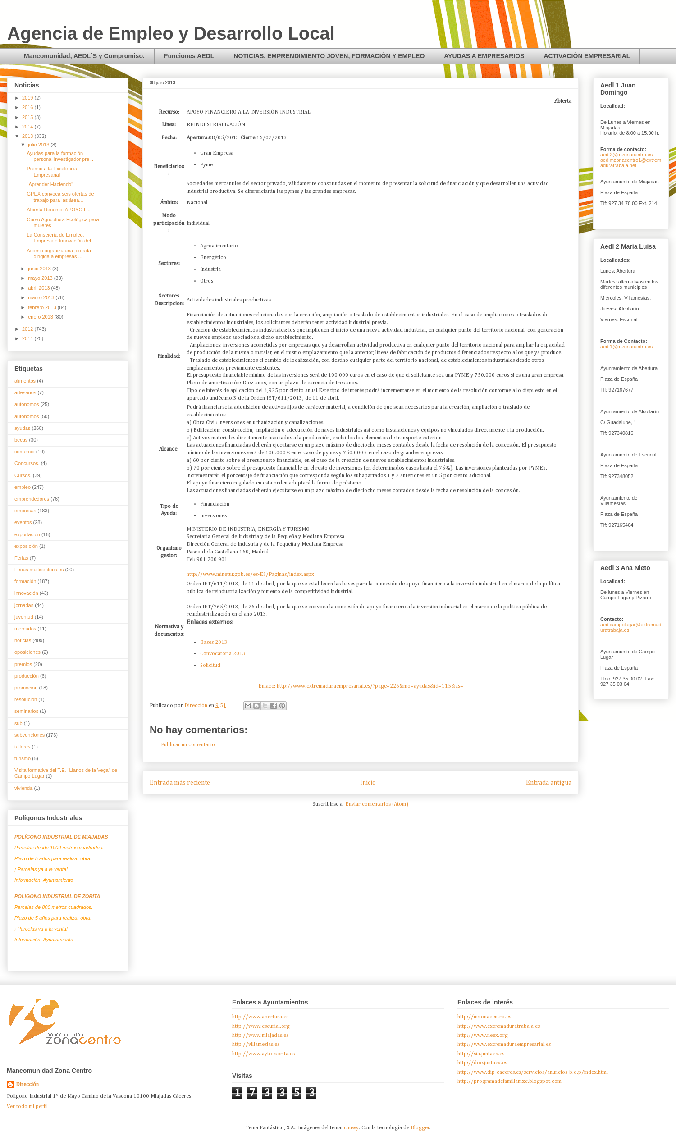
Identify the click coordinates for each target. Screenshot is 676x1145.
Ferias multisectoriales (39, 569)
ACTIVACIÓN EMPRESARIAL (587, 55)
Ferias (21, 558)
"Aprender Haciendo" (50, 184)
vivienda (23, 788)
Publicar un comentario (188, 745)
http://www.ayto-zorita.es (263, 1054)
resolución (25, 699)
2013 (28, 136)
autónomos (26, 416)
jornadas (23, 605)
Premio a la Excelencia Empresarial (52, 171)
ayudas (22, 428)
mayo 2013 (41, 278)
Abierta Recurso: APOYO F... (58, 209)
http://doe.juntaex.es (482, 1063)
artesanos (25, 392)
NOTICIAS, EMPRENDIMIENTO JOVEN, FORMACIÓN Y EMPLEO (329, 55)
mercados (25, 628)
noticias (22, 640)
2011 (28, 338)
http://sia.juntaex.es (480, 1054)
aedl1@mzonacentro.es (626, 346)
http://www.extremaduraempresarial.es (504, 1044)
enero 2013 (41, 316)
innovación (26, 593)
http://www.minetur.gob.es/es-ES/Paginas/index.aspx (250, 574)
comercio (24, 451)
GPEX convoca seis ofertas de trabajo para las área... (60, 196)
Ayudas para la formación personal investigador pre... (60, 156)
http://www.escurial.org (261, 1026)
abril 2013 (39, 288)
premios (23, 664)
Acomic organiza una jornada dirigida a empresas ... (59, 253)
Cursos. (23, 475)
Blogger (420, 1128)
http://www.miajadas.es (260, 1035)
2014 (28, 126)
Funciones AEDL (189, 55)
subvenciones (29, 735)
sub (18, 723)
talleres (22, 746)
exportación (27, 534)
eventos (23, 522)
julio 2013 (39, 144)
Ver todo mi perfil (27, 1106)
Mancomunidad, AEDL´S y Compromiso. (84, 55)
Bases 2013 (214, 642)
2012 (28, 329)
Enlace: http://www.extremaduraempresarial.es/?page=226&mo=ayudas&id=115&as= (360, 686)
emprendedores (31, 499)
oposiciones (27, 652)
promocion (25, 687)
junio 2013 (40, 268)
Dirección (27, 1084)
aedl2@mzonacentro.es (626, 154)
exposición (26, 546)
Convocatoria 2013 (223, 654)
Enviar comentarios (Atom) (376, 804)
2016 (28, 107)
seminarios (26, 711)
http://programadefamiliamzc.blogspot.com (509, 1081)
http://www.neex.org (482, 1035)
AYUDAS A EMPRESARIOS (484, 55)
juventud (23, 617)
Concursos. (27, 463)
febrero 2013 (42, 307)
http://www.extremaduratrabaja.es (498, 1026)
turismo (22, 758)
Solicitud (210, 665)
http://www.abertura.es (260, 1017)
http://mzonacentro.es (484, 1017)
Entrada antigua (548, 783)
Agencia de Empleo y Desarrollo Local (171, 33)
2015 (28, 117)
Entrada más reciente (180, 783)
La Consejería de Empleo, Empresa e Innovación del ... (61, 237)
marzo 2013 (41, 297)
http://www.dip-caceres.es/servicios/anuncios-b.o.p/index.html (532, 1072)
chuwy (351, 1128)
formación (25, 581)
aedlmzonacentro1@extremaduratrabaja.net (630, 162)
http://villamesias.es (255, 1044)
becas (20, 439)
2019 (28, 97)
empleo (22, 487)
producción (26, 676)
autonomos (26, 404)
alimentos (25, 380)
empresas (25, 510)
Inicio (368, 783)
